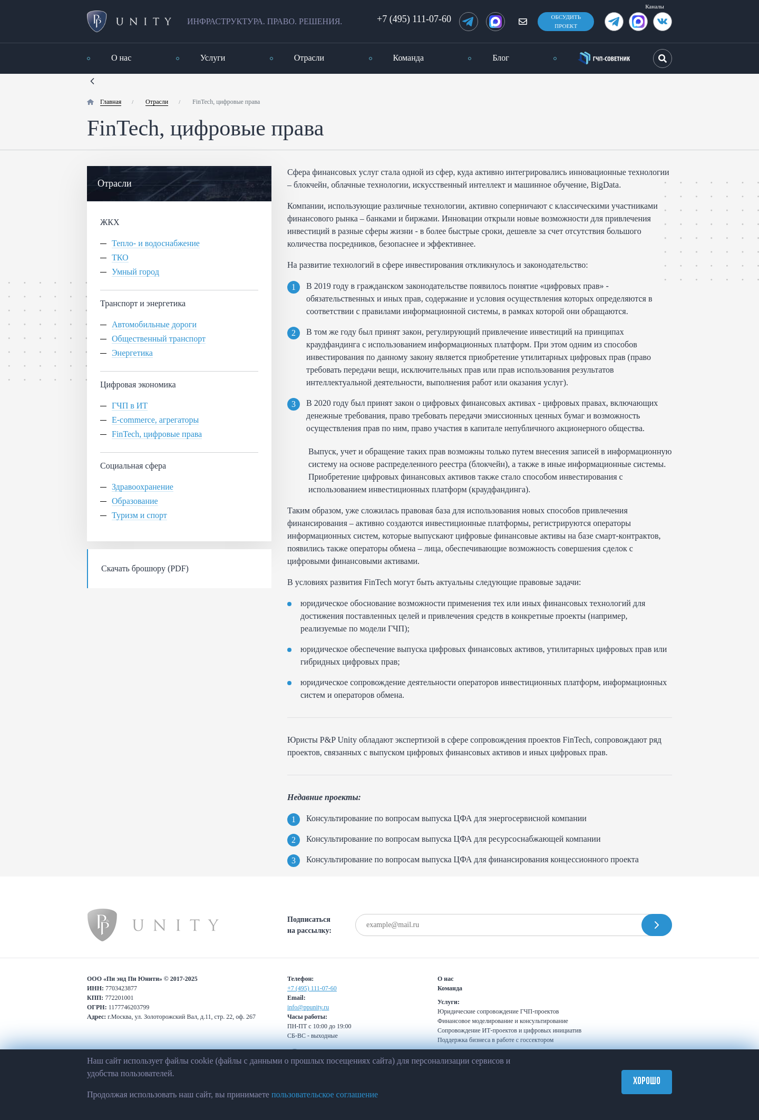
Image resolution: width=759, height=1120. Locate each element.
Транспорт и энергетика (143, 303)
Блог (500, 57)
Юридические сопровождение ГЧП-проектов (498, 1011)
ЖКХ (110, 222)
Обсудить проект (566, 21)
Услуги (213, 57)
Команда (408, 57)
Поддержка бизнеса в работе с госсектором (495, 1040)
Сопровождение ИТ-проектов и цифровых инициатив (509, 1030)
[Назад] (92, 79)
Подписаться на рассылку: (309, 925)
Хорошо (646, 1082)
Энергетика (132, 353)
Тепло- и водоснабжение (156, 243)
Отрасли (309, 57)
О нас (121, 57)
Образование (135, 501)
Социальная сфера (133, 465)
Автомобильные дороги (154, 324)
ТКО (120, 258)
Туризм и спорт (139, 515)
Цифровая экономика (138, 384)
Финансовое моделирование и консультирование (502, 1021)
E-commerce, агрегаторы (155, 420)
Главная (110, 101)
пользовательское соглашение (324, 1094)
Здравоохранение (142, 487)
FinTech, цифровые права (157, 434)
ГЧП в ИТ (130, 406)
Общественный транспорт (159, 339)
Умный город (135, 272)
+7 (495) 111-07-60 (414, 19)
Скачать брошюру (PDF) (145, 568)
